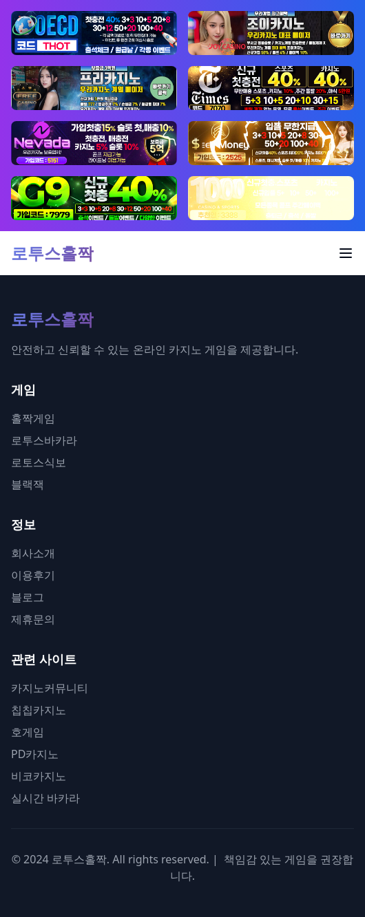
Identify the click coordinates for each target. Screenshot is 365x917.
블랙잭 (27, 484)
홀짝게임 (33, 418)
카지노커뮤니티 (49, 687)
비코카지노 (38, 776)
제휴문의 (33, 619)
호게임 (27, 732)
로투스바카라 (44, 440)
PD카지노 (35, 754)
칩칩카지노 (38, 710)
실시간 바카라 (45, 798)
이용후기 (33, 575)
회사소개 (33, 553)
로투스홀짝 (52, 253)
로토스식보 (38, 462)
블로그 (27, 597)
